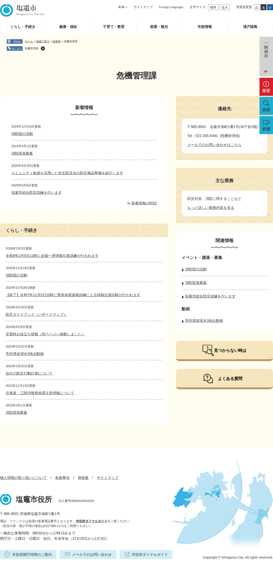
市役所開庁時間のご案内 (32, 554)
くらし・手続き (22, 27)
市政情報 (204, 27)
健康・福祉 (68, 27)
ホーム (29, 41)
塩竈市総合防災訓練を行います (36, 193)
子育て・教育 (114, 27)
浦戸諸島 (250, 27)
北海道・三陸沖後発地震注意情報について (40, 393)
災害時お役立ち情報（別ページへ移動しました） (45, 334)
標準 (213, 7)
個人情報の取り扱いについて (23, 478)
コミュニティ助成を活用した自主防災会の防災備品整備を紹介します (67, 173)
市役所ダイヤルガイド (91, 521)
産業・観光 (159, 27)
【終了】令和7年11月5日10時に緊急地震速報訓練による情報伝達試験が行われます (73, 295)
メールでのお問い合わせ (92, 554)
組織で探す (43, 41)
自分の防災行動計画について (29, 373)
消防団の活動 (22, 134)
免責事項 (62, 478)
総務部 (57, 41)
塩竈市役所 (34, 499)
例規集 (83, 478)
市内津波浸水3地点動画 (25, 354)
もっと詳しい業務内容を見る (210, 208)
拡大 (225, 7)
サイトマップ (143, 7)
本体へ (122, 7)
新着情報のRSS (144, 203)
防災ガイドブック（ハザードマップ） (36, 314)
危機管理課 (31, 48)
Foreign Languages (171, 7)
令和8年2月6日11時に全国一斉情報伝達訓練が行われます (52, 256)
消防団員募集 (22, 153)
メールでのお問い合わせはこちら (214, 145)
